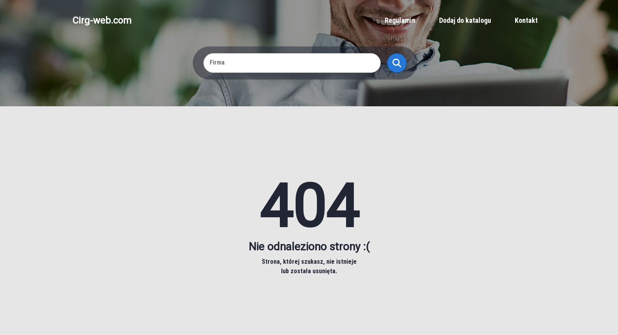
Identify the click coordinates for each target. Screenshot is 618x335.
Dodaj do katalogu (465, 20)
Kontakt (526, 20)
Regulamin (400, 20)
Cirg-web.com (102, 20)
